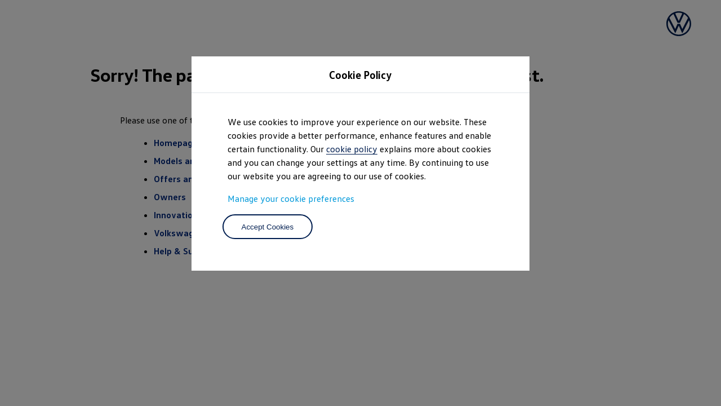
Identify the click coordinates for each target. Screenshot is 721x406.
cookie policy (351, 149)
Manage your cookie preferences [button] (291, 198)
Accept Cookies (268, 227)
